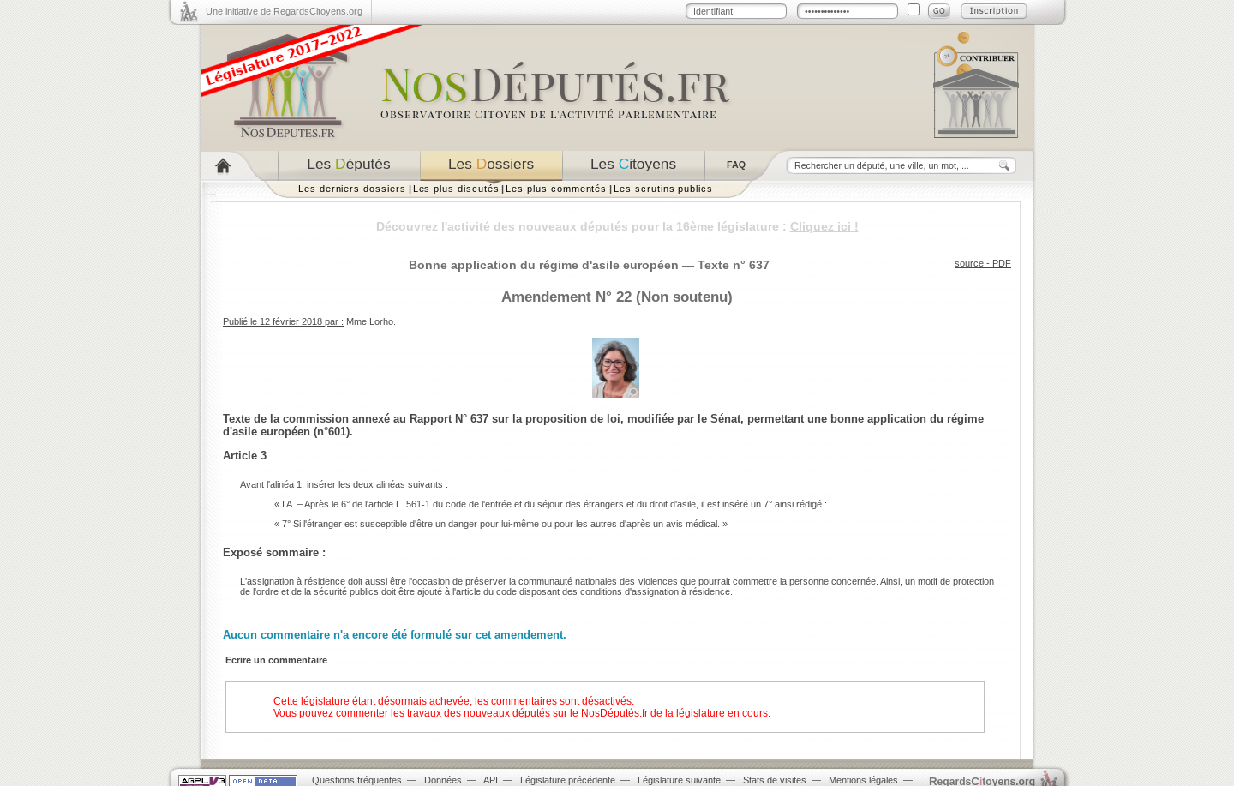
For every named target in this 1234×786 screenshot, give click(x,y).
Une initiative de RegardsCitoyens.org (284, 11)
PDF (1001, 263)
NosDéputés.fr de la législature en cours (674, 713)
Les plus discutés (456, 188)
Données (443, 780)
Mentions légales (863, 780)
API (490, 780)
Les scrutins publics (663, 188)
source (969, 263)
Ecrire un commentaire (276, 660)
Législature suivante (679, 780)
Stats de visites (774, 780)
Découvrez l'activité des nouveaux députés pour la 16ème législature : (617, 226)
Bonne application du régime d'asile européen (544, 265)
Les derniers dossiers (352, 188)
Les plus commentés (556, 188)
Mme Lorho (369, 321)
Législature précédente (567, 780)
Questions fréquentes (357, 780)
